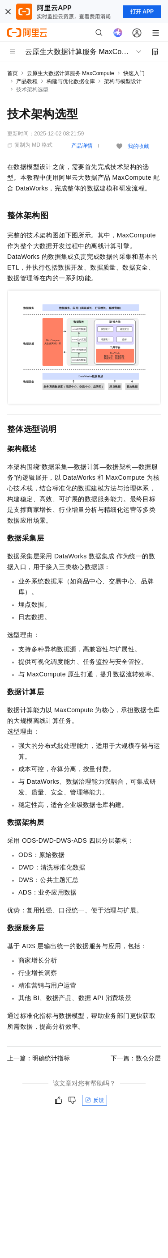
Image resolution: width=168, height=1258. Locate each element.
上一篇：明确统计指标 (38, 1058)
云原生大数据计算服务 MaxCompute (70, 73)
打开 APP (142, 11)
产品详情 (82, 146)
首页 (12, 73)
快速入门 (134, 73)
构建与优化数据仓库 (71, 81)
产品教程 (27, 81)
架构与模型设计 (123, 81)
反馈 (94, 1100)
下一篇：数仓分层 (136, 1058)
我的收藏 (138, 146)
